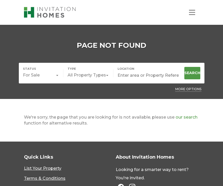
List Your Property (42, 168)
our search (186, 117)
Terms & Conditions (44, 178)
